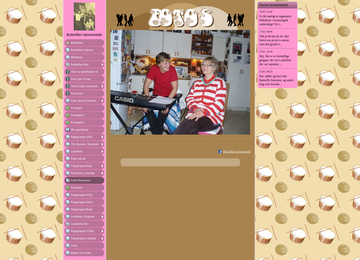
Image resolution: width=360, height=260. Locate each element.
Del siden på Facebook (237, 151)
